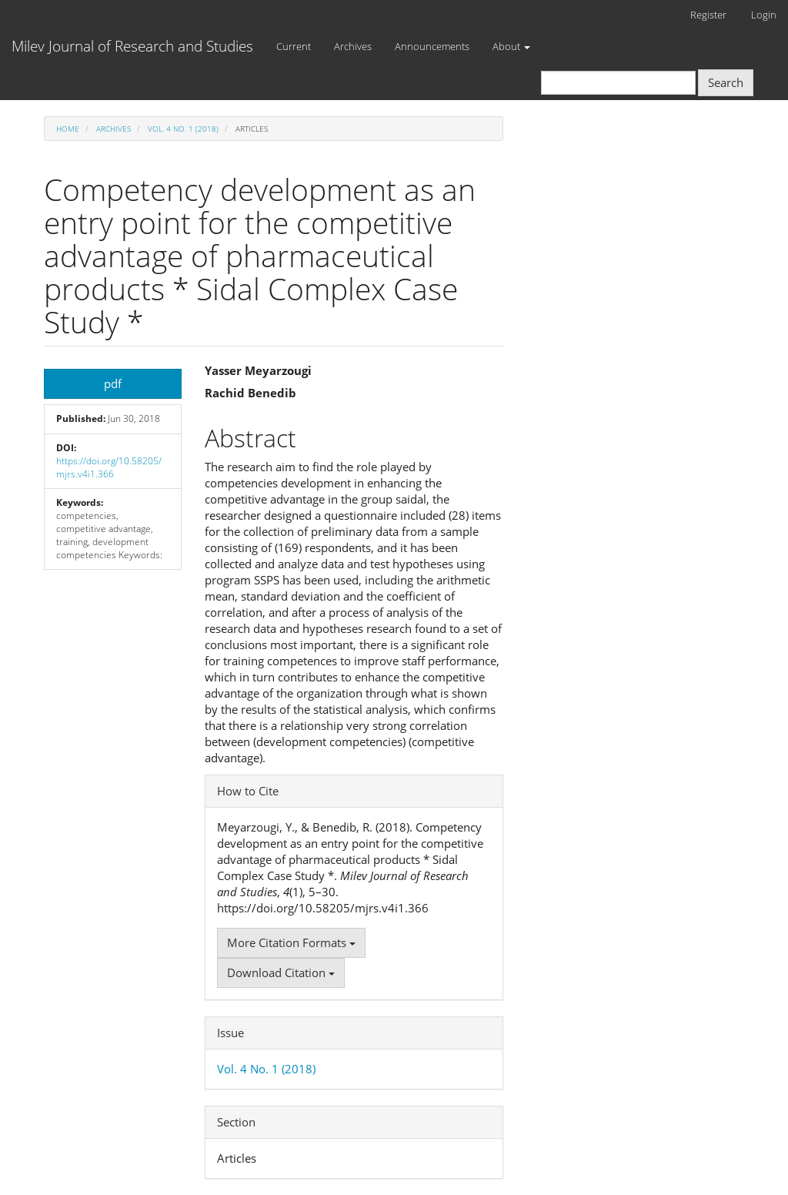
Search (725, 82)
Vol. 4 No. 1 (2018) (183, 128)
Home (67, 128)
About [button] (511, 46)
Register (708, 15)
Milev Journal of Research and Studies (132, 46)
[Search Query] (618, 83)
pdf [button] (113, 383)
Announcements (432, 46)
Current (293, 46)
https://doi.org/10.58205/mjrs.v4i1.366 (109, 467)
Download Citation (281, 972)
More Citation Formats (291, 942)
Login (763, 15)
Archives (353, 46)
